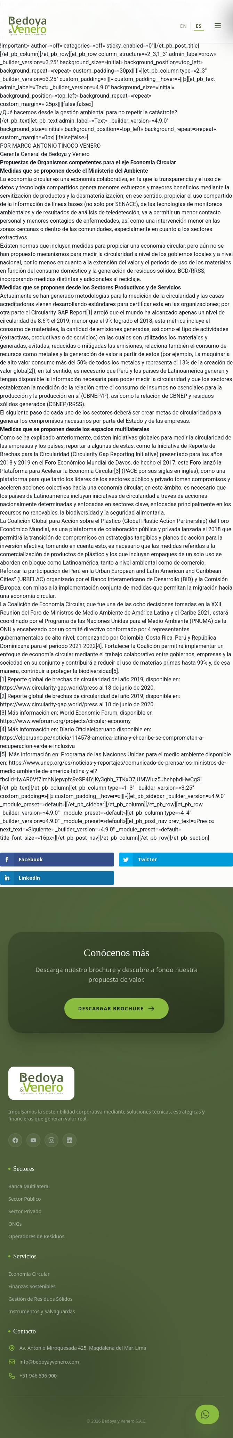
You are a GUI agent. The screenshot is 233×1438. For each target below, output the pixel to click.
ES (199, 26)
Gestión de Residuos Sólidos (40, 1299)
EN (183, 26)
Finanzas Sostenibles (32, 1286)
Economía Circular (29, 1274)
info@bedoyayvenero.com (49, 1361)
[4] (99, 646)
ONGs (15, 1224)
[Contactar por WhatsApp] (207, 1414)
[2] (30, 371)
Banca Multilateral (29, 1186)
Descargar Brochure (116, 1008)
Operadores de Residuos (36, 1236)
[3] (117, 471)
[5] (115, 671)
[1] (89, 312)
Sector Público (24, 1198)
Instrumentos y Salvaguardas (41, 1311)
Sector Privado (24, 1211)
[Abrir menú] (218, 26)
